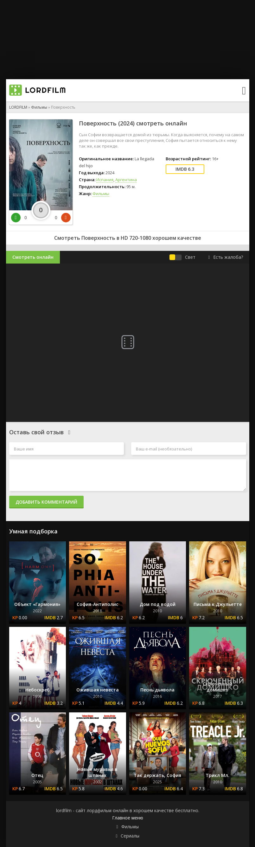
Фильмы (39, 107)
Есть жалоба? (225, 257)
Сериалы (130, 836)
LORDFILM (18, 107)
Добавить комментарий (46, 502)
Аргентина (126, 179)
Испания (104, 179)
